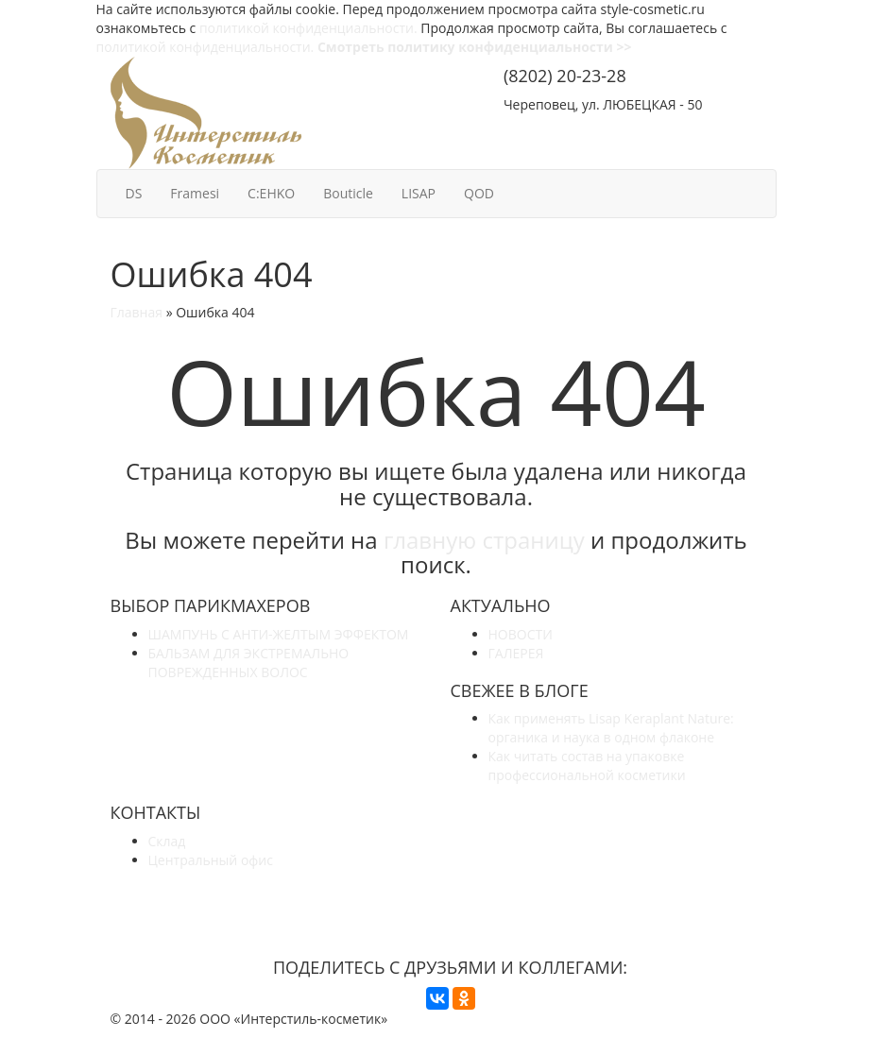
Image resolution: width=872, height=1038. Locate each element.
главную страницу (484, 539)
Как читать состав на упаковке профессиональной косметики (587, 765)
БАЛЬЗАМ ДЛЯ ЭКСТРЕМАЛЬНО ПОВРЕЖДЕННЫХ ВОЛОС (249, 662)
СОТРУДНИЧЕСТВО (577, 130)
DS (134, 193)
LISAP (419, 193)
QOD (479, 193)
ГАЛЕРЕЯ (516, 653)
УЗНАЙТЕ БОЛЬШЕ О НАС (449, 895)
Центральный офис (210, 860)
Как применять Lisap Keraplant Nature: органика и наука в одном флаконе (611, 727)
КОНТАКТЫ (714, 130)
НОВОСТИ (520, 634)
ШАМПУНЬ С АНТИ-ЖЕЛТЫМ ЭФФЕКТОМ (278, 634)
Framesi (194, 193)
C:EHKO (271, 193)
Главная (137, 312)
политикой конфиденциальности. (308, 28)
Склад (167, 841)
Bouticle (348, 193)
